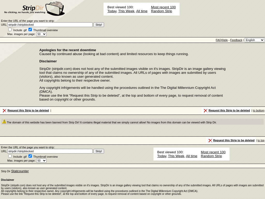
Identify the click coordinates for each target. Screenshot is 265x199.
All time (142, 11)
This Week (126, 11)
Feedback (236, 40)
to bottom (258, 110)
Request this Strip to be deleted (25, 110)
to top (260, 140)
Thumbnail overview (45, 30)
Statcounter (20, 171)
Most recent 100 (163, 7)
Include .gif (20, 30)
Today (111, 11)
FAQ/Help (222, 40)
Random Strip (161, 11)
